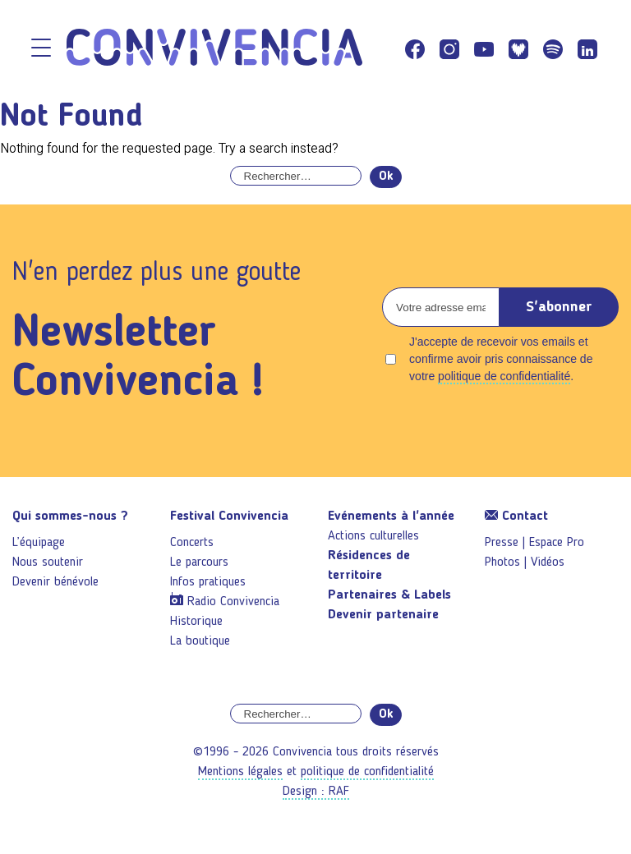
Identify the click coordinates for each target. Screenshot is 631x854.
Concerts (192, 542)
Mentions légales (240, 771)
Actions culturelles (373, 536)
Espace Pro (556, 542)
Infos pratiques (208, 582)
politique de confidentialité (504, 376)
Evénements (391, 516)
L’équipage (38, 542)
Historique (196, 621)
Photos (502, 562)
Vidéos (547, 562)
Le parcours (199, 562)
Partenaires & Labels (389, 595)
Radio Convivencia (233, 601)
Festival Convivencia (229, 516)
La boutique (200, 641)
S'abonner (559, 307)
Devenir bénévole (55, 582)
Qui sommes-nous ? (70, 516)
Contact (516, 516)
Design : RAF (316, 791)
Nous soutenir (47, 562)
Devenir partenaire (383, 615)
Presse (501, 542)
